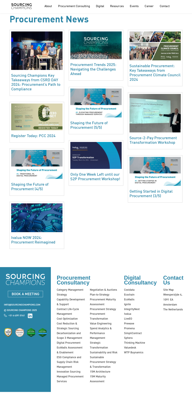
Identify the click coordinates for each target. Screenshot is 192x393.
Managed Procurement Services (70, 380)
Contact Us (173, 280)
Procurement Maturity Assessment (102, 302)
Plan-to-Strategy (99, 295)
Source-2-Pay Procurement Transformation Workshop (153, 140)
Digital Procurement (68, 343)
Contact (165, 6)
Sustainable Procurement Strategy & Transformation (104, 363)
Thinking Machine (134, 343)
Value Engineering (100, 324)
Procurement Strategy (102, 309)
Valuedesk (130, 348)
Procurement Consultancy (73, 280)
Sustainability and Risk (103, 353)
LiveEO (128, 319)
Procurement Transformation (98, 317)
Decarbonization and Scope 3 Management (69, 336)
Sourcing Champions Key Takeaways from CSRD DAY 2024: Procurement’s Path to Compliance (35, 82)
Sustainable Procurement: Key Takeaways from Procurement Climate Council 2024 (155, 72)
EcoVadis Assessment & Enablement (70, 351)
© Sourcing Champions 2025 (20, 310)
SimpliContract (132, 334)
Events (134, 6)
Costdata (129, 290)
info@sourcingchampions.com (22, 305)
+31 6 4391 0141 (16, 315)
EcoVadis (129, 300)
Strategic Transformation (98, 346)
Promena (129, 329)
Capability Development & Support (70, 302)
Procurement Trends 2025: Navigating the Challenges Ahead (93, 69)
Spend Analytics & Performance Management (100, 333)
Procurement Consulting (74, 6)
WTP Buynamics (133, 353)
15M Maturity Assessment (97, 380)
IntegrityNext (131, 309)
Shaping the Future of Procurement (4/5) (30, 186)
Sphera (128, 338)
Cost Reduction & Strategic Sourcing (67, 326)
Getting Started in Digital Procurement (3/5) (151, 193)
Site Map (168, 290)
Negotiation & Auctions (103, 290)
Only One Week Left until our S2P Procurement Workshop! (95, 176)
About (48, 6)
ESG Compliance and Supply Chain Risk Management (68, 363)
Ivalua (127, 314)
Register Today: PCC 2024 (33, 135)
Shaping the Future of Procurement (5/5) (89, 124)
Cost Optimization (67, 319)
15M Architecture (100, 372)
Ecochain (129, 295)
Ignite (127, 305)
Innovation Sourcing (68, 372)
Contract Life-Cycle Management (68, 312)
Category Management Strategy (70, 292)
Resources (117, 6)
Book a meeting (25, 294)
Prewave (129, 324)
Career (149, 6)
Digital (100, 6)
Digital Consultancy (140, 280)
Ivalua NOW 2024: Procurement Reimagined (33, 240)
